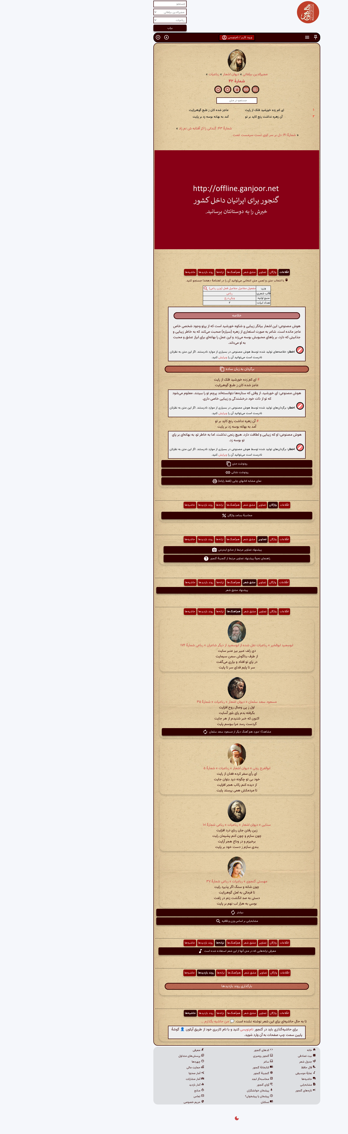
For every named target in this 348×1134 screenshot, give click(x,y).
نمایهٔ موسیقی (243, 1073)
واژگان (210, 272)
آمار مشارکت (132, 1079)
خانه (248, 1050)
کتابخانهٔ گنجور (200, 1067)
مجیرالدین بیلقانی (192, 74)
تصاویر (200, 272)
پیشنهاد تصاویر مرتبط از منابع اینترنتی (174, 550)
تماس (136, 1096)
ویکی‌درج (167, 298)
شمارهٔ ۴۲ (174, 81)
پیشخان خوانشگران (197, 1091)
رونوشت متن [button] (174, 463)
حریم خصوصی (131, 1102)
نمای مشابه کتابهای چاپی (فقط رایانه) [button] (174, 481)
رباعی (167, 293)
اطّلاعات (221, 272)
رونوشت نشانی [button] (174, 472)
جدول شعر (244, 1062)
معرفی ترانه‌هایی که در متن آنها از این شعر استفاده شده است (174, 951)
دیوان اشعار (168, 74)
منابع (136, 1091)
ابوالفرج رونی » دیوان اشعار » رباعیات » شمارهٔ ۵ (174, 768)
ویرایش (160, 357)
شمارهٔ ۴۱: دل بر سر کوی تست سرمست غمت (201, 135)
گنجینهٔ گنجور (200, 1073)
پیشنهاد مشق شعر (174, 590)
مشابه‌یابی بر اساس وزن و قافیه (174, 921)
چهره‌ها (135, 1062)
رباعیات (151, 74)
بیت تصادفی (244, 1056)
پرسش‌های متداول (128, 1056)
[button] (253, 37)
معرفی (135, 1050)
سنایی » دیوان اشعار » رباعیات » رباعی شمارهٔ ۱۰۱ (174, 825)
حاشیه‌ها (127, 272)
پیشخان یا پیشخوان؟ (196, 1096)
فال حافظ (245, 1067)
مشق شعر (186, 272)
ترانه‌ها (157, 272)
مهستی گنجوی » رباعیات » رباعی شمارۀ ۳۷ (174, 881)
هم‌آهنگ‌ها (170, 272)
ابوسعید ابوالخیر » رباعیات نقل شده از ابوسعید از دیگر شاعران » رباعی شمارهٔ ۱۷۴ (174, 645)
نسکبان (204, 1102)
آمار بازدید (133, 1085)
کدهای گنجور (200, 1050)
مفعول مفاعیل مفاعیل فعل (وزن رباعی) (169, 288)
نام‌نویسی (184, 1029)
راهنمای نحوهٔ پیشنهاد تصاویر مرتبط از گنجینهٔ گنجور (174, 558)
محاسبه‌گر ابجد (199, 1079)
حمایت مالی (132, 1067)
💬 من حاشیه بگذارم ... (155, 1021)
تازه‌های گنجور (243, 1091)
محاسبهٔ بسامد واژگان (174, 515)
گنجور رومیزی (200, 1056)
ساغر (205, 1062)
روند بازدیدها (143, 272)
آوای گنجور (202, 1085)
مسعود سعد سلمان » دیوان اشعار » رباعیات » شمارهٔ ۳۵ (174, 702)
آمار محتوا (133, 1073)
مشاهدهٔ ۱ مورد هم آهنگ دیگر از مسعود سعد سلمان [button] (174, 732)
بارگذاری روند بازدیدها (174, 986)
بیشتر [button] (174, 912)
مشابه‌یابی (245, 1085)
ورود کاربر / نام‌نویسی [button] (174, 37)
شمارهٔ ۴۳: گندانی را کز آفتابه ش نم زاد (142, 128)
